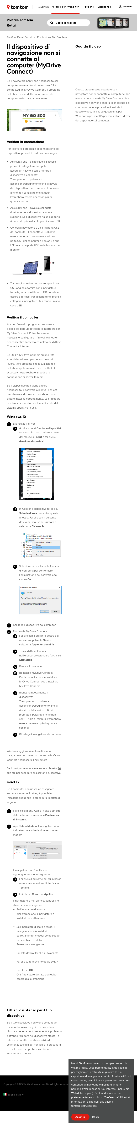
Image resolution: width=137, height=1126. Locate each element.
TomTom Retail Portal (19, 37)
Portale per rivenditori (65, 6)
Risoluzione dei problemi (52, 37)
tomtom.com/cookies (84, 1106)
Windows (81, 116)
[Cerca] (68, 22)
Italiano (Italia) (12, 1094)
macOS (98, 116)
